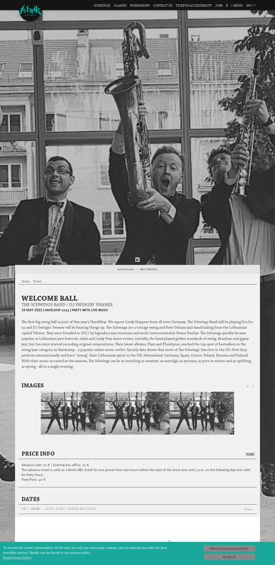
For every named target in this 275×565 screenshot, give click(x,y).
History (178, 523)
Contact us (163, 6)
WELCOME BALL (149, 208)
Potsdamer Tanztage (56, 540)
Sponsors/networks (178, 531)
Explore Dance (137, 519)
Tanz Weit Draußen (137, 536)
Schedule (102, 6)
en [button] (249, 6)
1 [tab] (134, 378)
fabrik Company (137, 540)
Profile (178, 519)
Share (248, 448)
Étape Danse (137, 523)
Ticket (250, 393)
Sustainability (178, 540)
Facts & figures (178, 527)
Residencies (137, 527)
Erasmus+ (96, 540)
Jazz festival (55, 523)
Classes (120, 6)
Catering (219, 523)
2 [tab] (141, 378)
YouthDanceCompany (96, 519)
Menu (237, 6)
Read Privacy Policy (17, 557)
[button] (226, 6)
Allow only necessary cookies (229, 548)
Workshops (140, 6)
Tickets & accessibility (219, 519)
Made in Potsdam (56, 531)
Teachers (96, 536)
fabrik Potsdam (125, 208)
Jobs (219, 6)
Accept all (229, 557)
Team (178, 536)
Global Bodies (56, 519)
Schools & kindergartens (97, 523)
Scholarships (96, 531)
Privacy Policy (219, 540)
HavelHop (56, 536)
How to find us (219, 527)
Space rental (219, 531)
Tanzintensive (97, 527)
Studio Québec (137, 531)
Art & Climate (55, 527)
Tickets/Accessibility (194, 6)
